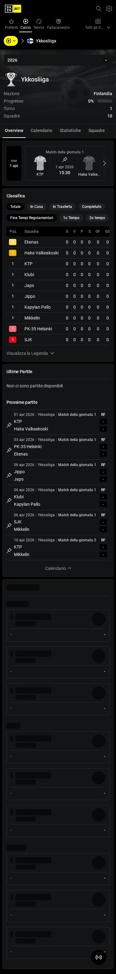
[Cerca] (99, 9)
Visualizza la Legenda (30, 353)
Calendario (62, 568)
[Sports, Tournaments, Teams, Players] (11, 41)
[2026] (58, 60)
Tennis (39, 24)
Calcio (26, 24)
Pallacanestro (59, 24)
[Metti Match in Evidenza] (64, 159)
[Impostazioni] (109, 9)
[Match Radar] (98, 957)
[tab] (14, 131)
